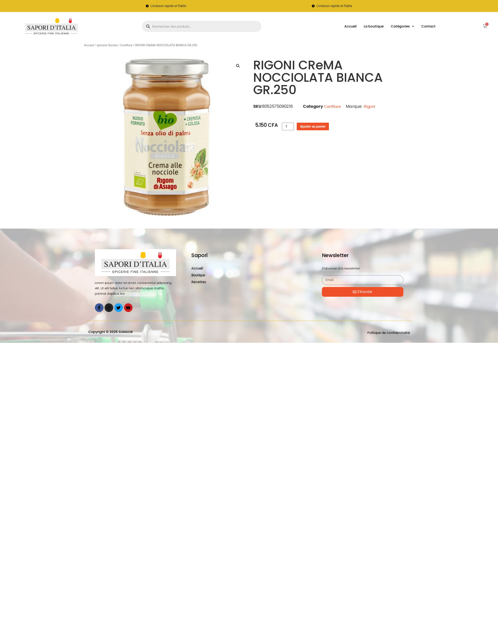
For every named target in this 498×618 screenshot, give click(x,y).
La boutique (374, 26)
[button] (238, 66)
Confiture (126, 45)
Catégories (402, 26)
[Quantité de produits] (288, 126)
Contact (428, 26)
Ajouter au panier (313, 126)
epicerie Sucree (107, 45)
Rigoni (369, 106)
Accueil (350, 26)
